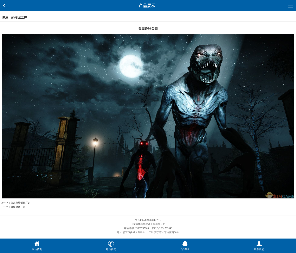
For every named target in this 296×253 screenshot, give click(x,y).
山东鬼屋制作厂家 (20, 202)
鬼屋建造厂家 (18, 206)
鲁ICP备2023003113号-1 (148, 219)
